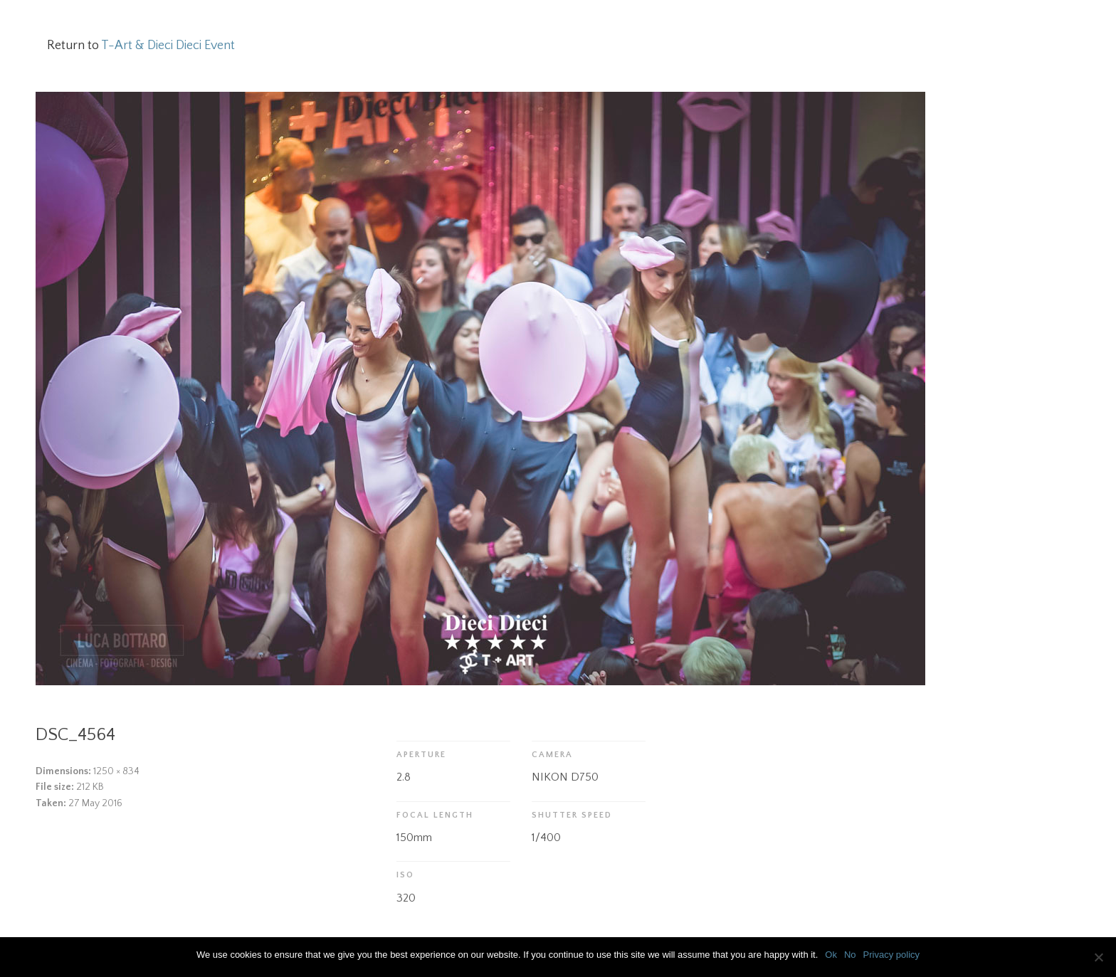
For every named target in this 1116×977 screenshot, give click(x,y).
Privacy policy (891, 954)
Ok (831, 954)
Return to (141, 45)
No (850, 954)
